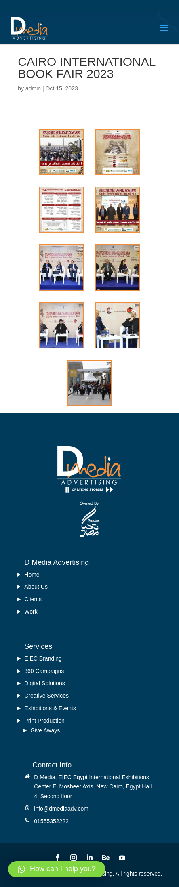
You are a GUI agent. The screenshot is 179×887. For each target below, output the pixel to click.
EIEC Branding (43, 658)
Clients (33, 599)
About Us (36, 586)
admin (33, 88)
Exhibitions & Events (50, 708)
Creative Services (46, 695)
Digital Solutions (44, 683)
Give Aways (45, 730)
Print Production (44, 720)
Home (31, 574)
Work (30, 611)
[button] (56, 869)
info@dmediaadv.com (61, 808)
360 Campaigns (44, 671)
